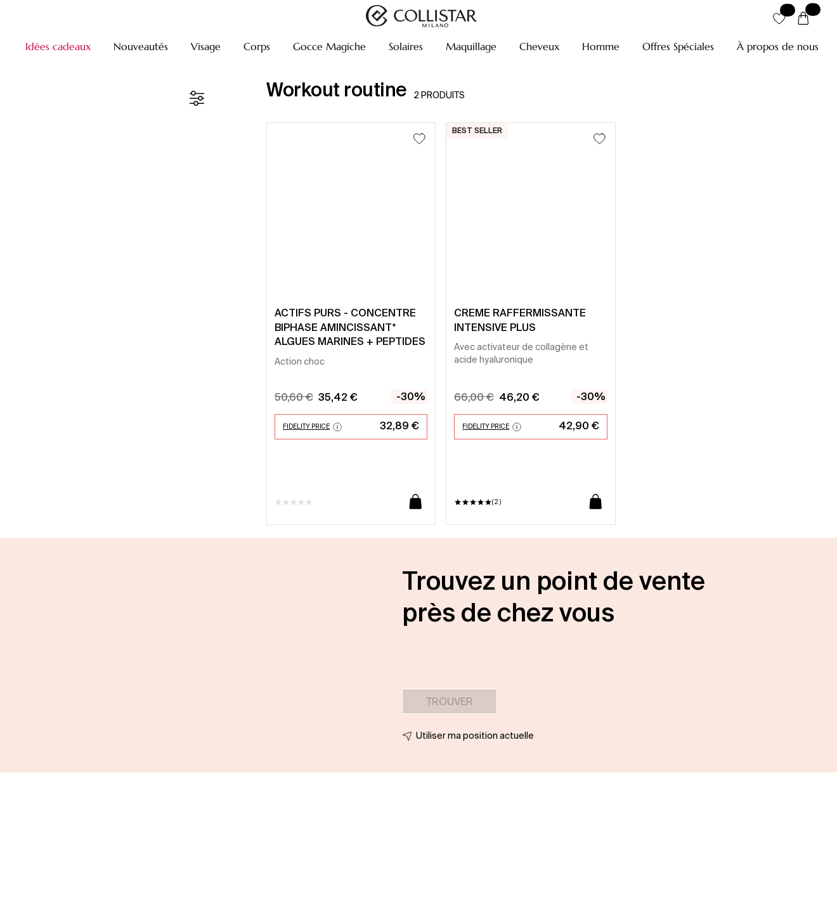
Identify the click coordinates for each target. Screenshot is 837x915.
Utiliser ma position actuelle (475, 735)
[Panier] (803, 19)
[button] (58, 46)
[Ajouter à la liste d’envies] (419, 138)
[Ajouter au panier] (416, 502)
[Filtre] (197, 98)
